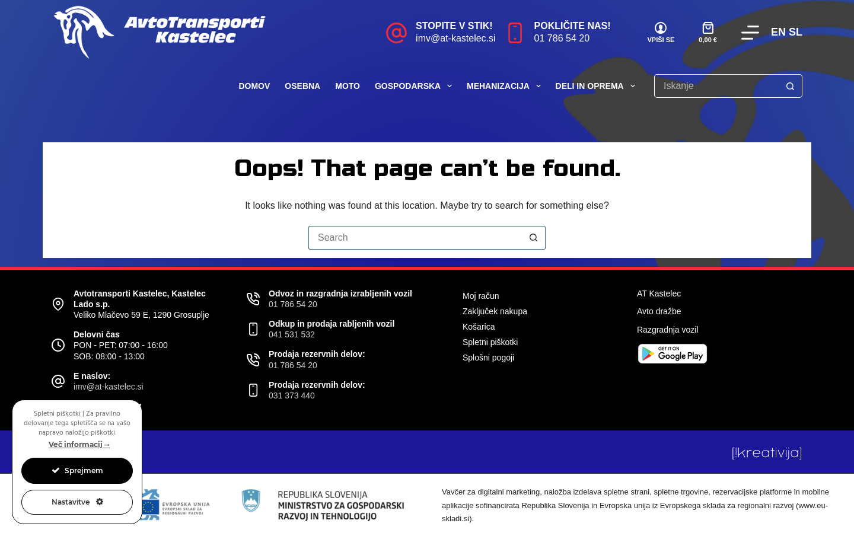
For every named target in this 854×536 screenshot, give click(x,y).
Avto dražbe (659, 311)
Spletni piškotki (490, 342)
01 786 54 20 (561, 38)
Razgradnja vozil (668, 329)
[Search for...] (716, 86)
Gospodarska (416, 86)
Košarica (479, 326)
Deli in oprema (598, 86)
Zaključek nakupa (495, 311)
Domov (254, 86)
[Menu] (750, 33)
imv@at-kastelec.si (456, 38)
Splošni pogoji (488, 357)
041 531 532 (292, 334)
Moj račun (481, 296)
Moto (347, 86)
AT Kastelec (659, 293)
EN (778, 32)
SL (795, 32)
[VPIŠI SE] (661, 33)
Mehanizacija (506, 86)
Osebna (302, 86)
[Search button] (790, 86)
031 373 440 (292, 395)
